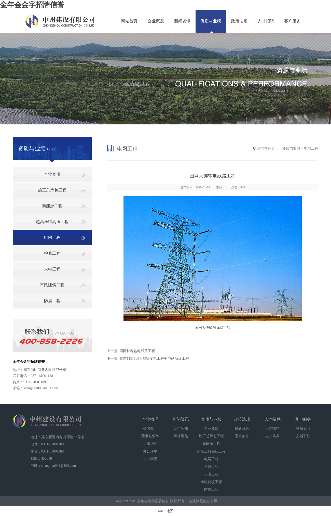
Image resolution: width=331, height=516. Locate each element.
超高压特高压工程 (52, 222)
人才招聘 (266, 21)
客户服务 (292, 21)
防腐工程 (52, 301)
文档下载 (303, 436)
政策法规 (239, 21)
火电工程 (52, 269)
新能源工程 (52, 206)
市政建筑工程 (52, 285)
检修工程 (52, 253)
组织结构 (150, 444)
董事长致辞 (150, 436)
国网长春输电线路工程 (137, 351)
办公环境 (150, 451)
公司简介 (150, 428)
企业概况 (156, 21)
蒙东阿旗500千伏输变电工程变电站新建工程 (154, 358)
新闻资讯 (182, 21)
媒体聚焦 (181, 436)
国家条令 (242, 436)
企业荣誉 (150, 459)
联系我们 (303, 428)
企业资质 (52, 174)
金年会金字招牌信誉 (32, 5)
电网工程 (52, 237)
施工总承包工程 (52, 190)
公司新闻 (181, 428)
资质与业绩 (211, 21)
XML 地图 (165, 511)
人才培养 (272, 436)
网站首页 (129, 21)
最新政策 (242, 428)
